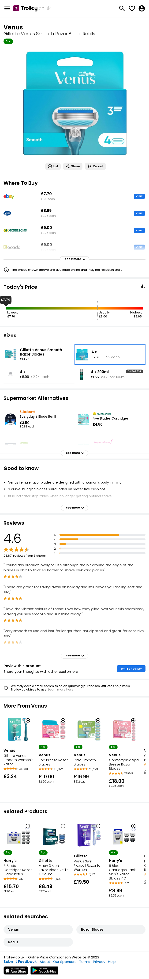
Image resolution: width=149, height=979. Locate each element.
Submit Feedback (20, 961)
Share (72, 166)
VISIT (139, 196)
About (45, 961)
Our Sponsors (64, 961)
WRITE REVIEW (131, 669)
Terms (84, 961)
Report (95, 166)
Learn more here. (61, 689)
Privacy (99, 961)
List (53, 166)
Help (112, 961)
